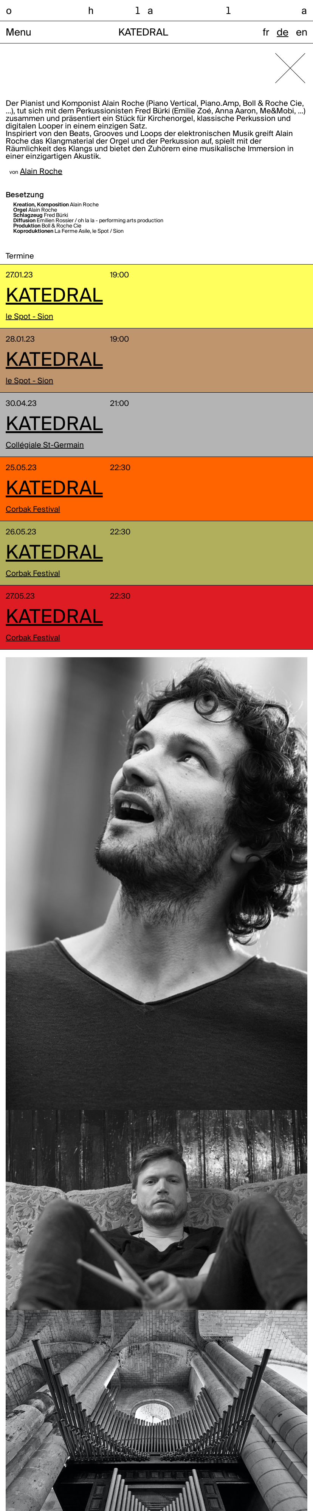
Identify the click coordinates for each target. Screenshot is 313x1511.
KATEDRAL (54, 296)
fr (266, 33)
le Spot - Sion (29, 317)
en (301, 33)
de (282, 33)
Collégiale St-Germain (45, 445)
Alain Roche (41, 172)
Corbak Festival (33, 510)
